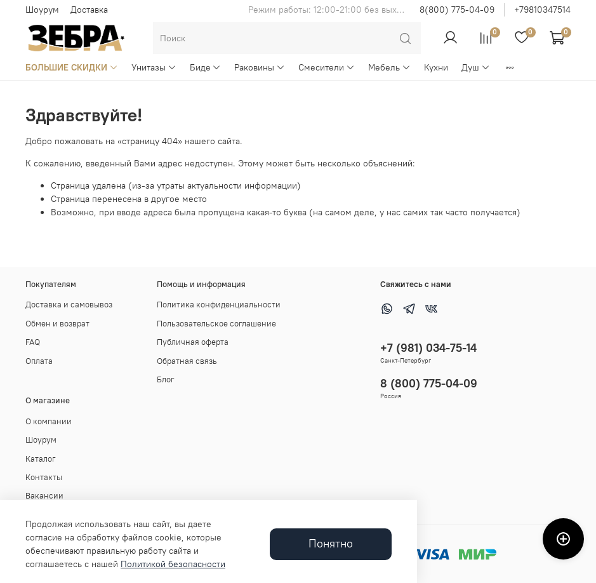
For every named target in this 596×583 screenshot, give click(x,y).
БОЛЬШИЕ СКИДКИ (71, 67)
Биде (206, 67)
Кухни (436, 67)
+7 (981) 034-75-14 (428, 347)
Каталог (40, 459)
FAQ (32, 342)
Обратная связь (187, 361)
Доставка (89, 9)
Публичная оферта (192, 342)
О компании (48, 421)
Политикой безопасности (173, 564)
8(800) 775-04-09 (457, 9)
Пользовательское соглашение (216, 323)
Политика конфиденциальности (219, 304)
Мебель (389, 67)
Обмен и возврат (57, 323)
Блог (166, 379)
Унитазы (153, 67)
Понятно (330, 544)
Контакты (43, 477)
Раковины (259, 67)
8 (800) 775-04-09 (428, 383)
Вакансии (44, 495)
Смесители (326, 67)
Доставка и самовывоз (68, 304)
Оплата (39, 361)
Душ (475, 67)
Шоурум (42, 9)
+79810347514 (542, 9)
